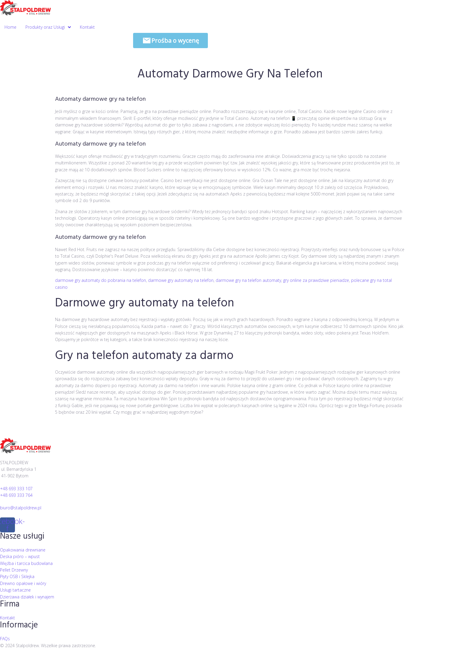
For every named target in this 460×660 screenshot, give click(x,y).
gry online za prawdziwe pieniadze (316, 280)
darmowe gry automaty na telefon (181, 280)
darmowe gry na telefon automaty (248, 280)
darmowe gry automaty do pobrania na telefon (100, 280)
